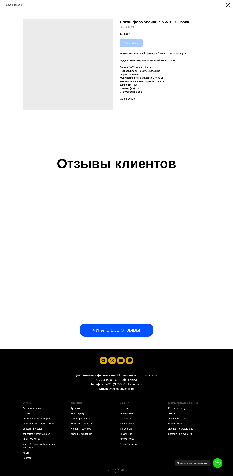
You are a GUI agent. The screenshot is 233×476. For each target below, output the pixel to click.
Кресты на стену (176, 408)
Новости (27, 458)
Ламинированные (80, 418)
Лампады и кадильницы (180, 428)
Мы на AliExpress (32, 444)
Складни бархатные (81, 434)
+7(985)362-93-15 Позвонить (123, 384)
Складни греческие (81, 428)
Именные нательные (82, 423)
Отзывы (27, 413)
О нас (27, 402)
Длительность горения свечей (38, 423)
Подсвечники (175, 423)
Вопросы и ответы (32, 428)
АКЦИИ (26, 452)
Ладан (171, 413)
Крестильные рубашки (180, 434)
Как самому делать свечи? (36, 434)
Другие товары (14, 5)
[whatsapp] (129, 360)
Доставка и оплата (32, 408)
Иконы (76, 402)
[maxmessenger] (103, 360)
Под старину (77, 413)
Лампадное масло (177, 418)
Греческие (76, 408)
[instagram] (121, 360)
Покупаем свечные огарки (36, 418)
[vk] (112, 360)
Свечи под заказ (31, 439)
